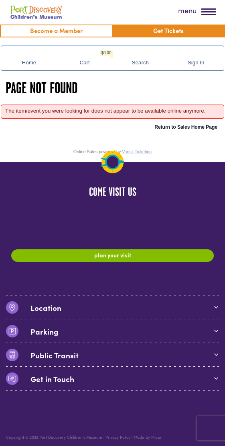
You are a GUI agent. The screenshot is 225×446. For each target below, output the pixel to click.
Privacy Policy (117, 437)
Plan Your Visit (112, 255)
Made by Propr (148, 437)
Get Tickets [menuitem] (168, 30)
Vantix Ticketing (137, 151)
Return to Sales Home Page (185, 127)
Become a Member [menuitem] (56, 30)
